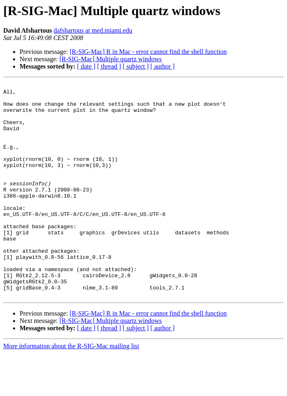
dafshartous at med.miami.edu (93, 30)
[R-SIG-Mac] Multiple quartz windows (111, 59)
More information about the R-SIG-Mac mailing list (71, 388)
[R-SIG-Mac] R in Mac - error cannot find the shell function (148, 51)
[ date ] (86, 66)
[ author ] (162, 66)
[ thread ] (109, 66)
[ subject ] (136, 66)
